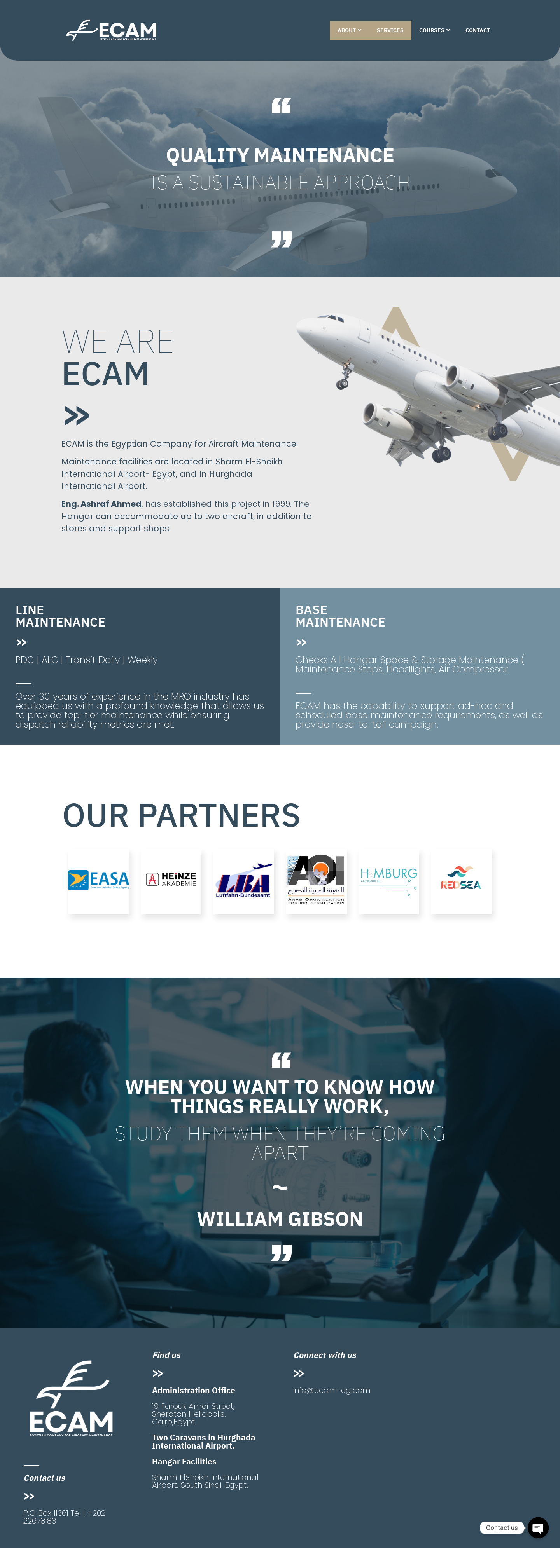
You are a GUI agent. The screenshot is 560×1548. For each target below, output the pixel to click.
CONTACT (478, 30)
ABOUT (349, 30)
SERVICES (390, 30)
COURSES (434, 30)
